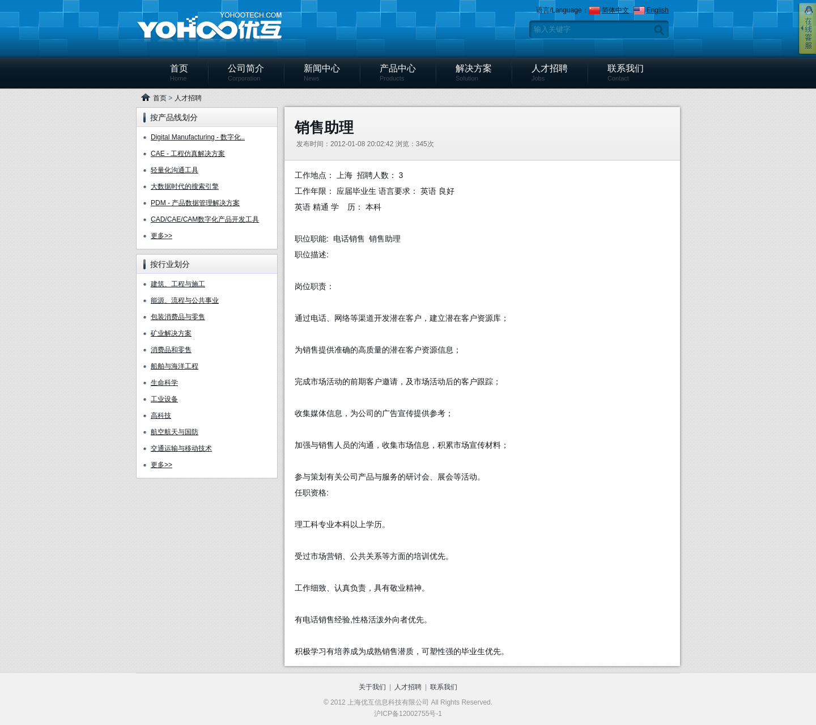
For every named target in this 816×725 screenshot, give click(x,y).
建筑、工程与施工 (178, 284)
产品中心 (398, 72)
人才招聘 (550, 72)
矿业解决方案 (171, 333)
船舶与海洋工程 (174, 366)
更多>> (161, 236)
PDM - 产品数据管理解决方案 (195, 203)
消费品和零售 (171, 350)
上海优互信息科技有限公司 (209, 28)
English (658, 10)
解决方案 (474, 72)
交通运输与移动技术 (181, 448)
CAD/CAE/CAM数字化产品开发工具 (205, 219)
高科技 (161, 415)
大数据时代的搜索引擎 (185, 186)
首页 (179, 72)
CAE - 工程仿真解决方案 (188, 154)
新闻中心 (322, 72)
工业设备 (164, 399)
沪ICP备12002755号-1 (408, 714)
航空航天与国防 (174, 432)
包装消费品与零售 (178, 317)
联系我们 (625, 72)
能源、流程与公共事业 (185, 300)
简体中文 (615, 10)
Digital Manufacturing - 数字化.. (198, 137)
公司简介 (246, 72)
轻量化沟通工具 (174, 170)
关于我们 (372, 687)
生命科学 (164, 383)
